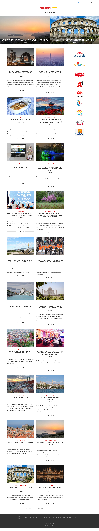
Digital (21, 2)
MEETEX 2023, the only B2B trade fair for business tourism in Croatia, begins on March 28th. (50, 355)
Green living (56, 2)
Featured (50, 443)
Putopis (25, 42)
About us (65, 2)
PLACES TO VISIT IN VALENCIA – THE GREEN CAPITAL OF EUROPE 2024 (20, 307)
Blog (34, 2)
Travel (14, 2)
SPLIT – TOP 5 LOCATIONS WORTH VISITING (50, 401)
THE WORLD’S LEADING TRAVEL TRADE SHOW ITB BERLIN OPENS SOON (50, 262)
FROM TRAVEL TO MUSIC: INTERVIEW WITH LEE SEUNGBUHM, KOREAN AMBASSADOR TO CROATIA (50, 73)
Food (28, 2)
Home (8, 2)
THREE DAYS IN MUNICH (20, 400)
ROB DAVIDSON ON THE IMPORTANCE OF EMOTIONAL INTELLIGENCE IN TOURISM (20, 216)
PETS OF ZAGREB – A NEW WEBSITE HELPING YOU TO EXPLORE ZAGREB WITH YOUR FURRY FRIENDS (50, 216)
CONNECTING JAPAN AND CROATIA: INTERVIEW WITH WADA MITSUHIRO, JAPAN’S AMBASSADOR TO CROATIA (50, 121)
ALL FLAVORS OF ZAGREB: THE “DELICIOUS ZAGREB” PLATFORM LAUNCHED (20, 121)
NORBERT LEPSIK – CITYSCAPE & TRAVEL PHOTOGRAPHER (50, 491)
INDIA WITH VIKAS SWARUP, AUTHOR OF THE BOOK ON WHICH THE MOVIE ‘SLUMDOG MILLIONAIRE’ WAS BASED (50, 308)
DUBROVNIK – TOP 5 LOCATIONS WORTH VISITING (25, 40)
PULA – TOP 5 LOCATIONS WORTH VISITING (74, 40)
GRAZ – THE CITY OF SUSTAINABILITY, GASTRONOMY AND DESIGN (20, 354)
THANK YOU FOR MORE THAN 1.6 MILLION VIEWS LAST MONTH (20, 167)
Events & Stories (44, 2)
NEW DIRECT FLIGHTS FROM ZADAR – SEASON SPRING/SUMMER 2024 (21, 262)
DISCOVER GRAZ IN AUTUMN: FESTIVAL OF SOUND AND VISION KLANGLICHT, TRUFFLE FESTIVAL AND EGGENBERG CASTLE (50, 169)
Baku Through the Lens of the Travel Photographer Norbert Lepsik (20, 73)
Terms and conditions (49, 526)
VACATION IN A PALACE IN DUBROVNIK (20, 445)
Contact (72, 2)
